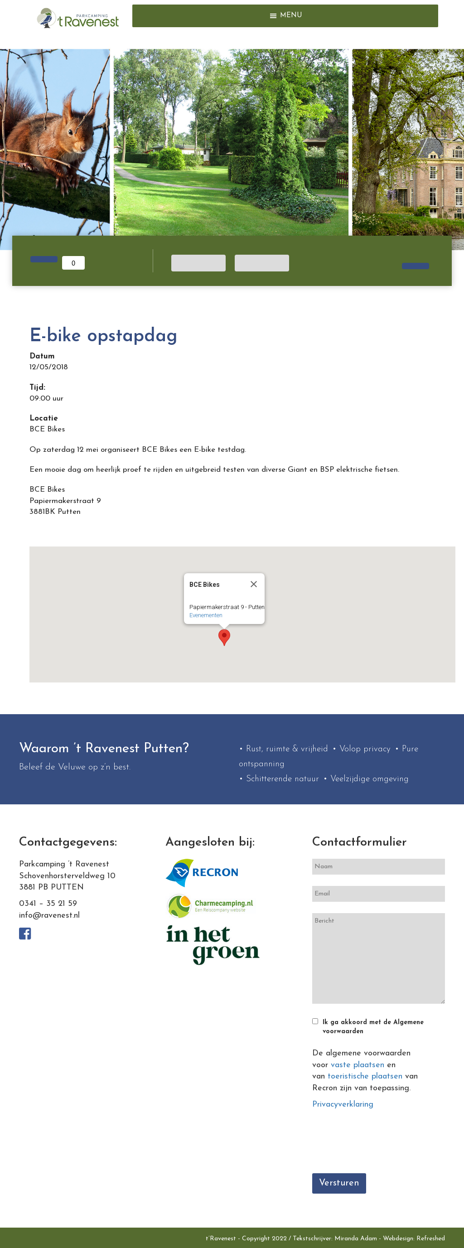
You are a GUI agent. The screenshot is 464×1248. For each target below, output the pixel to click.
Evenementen (205, 615)
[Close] (254, 584)
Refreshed (430, 1238)
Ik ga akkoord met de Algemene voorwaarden (373, 1027)
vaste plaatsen (357, 1065)
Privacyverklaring (342, 1104)
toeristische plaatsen (365, 1076)
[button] (291, 16)
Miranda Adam (355, 1238)
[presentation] (381, 1144)
